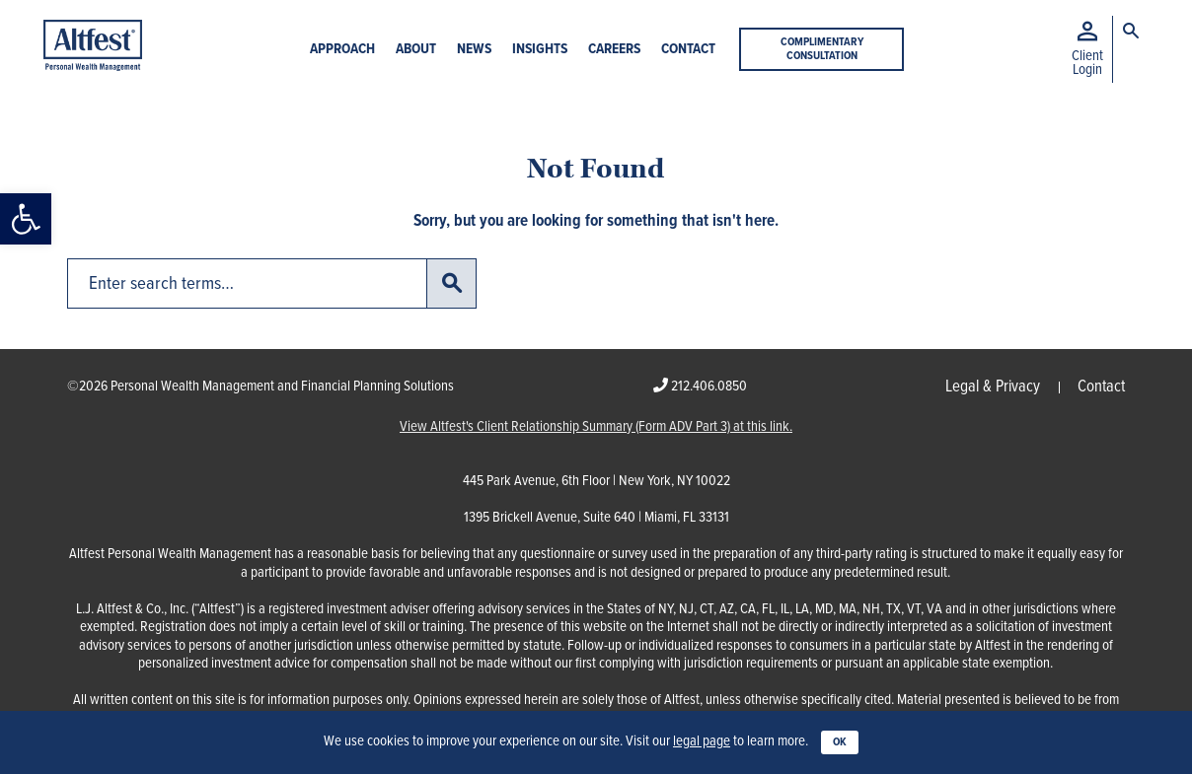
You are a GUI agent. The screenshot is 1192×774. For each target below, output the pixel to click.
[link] (25, 219)
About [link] (416, 49)
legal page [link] (701, 741)
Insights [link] (539, 49)
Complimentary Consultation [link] (822, 49)
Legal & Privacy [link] (992, 387)
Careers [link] (614, 49)
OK (840, 742)
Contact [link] (688, 49)
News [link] (474, 49)
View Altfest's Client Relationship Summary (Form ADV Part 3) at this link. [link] (596, 427)
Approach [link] (342, 49)
